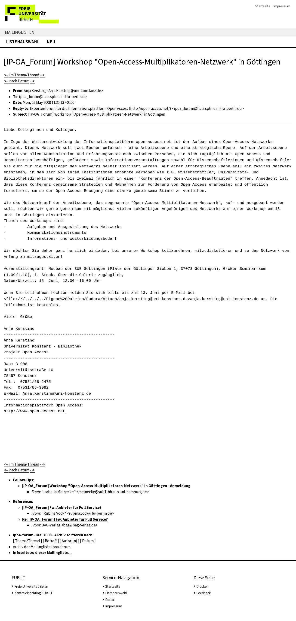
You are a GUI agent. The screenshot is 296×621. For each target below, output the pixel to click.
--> (42, 75)
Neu (51, 42)
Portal (109, 599)
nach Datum (19, 81)
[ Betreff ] (51, 541)
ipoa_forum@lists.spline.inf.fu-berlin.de (53, 96)
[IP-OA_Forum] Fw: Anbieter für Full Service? (62, 507)
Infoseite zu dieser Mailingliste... (42, 552)
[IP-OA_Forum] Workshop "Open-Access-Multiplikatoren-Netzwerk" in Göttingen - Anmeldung (106, 486)
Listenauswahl (22, 42)
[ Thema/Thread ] (27, 541)
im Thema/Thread (24, 75)
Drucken (202, 586)
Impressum (281, 6)
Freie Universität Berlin (31, 586)
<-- (6, 75)
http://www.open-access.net (34, 411)
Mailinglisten (19, 32)
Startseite (262, 6)
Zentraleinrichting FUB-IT (33, 593)
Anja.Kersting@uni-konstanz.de (75, 90)
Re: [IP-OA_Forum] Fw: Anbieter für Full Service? (65, 519)
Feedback (203, 593)
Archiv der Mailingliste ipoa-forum (42, 547)
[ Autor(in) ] (69, 541)
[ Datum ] (88, 541)
